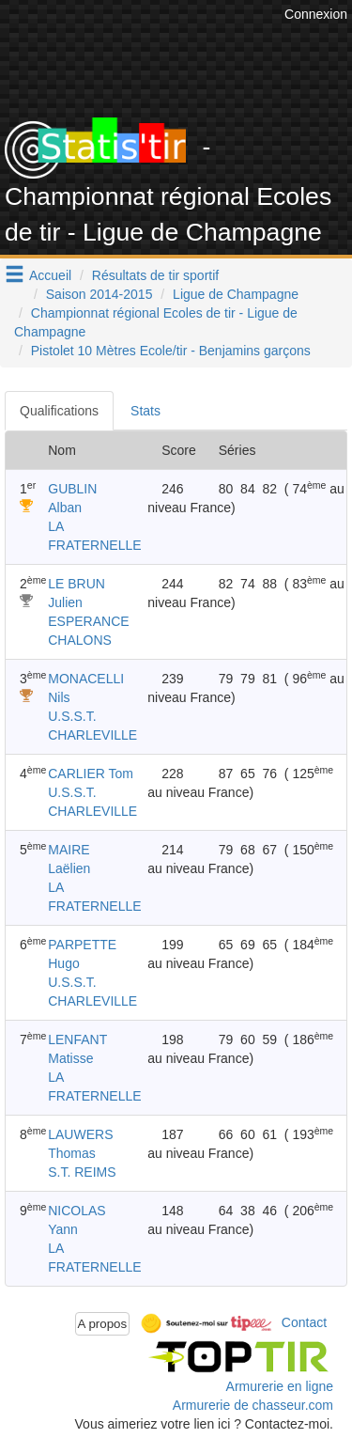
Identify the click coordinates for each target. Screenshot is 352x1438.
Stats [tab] (145, 410)
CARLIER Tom (90, 773)
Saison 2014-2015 (99, 294)
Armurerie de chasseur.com (253, 1405)
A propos (103, 1324)
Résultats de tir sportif (155, 275)
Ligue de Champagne (235, 294)
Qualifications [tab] (59, 410)
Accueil (50, 275)
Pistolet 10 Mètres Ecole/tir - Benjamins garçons (171, 350)
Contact (304, 1322)
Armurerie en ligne (279, 1386)
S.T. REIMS (81, 1172)
